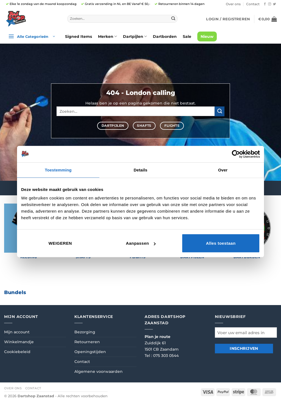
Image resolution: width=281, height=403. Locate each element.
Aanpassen (141, 243)
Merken (107, 36)
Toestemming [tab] (58, 169)
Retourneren (87, 341)
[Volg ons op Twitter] (274, 4)
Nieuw (207, 36)
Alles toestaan (220, 243)
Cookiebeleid (17, 351)
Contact (253, 4)
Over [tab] (223, 169)
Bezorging (84, 331)
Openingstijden (90, 351)
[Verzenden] (173, 19)
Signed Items (78, 36)
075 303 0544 (166, 355)
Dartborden (165, 36)
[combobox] (122, 19)
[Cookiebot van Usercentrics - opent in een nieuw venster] (236, 154)
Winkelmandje (19, 341)
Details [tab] (140, 169)
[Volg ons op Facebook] (264, 4)
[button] (228, 19)
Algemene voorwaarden (98, 371)
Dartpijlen (135, 36)
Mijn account (17, 331)
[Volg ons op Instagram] (269, 4)
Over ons (233, 4)
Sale (187, 36)
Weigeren (60, 243)
